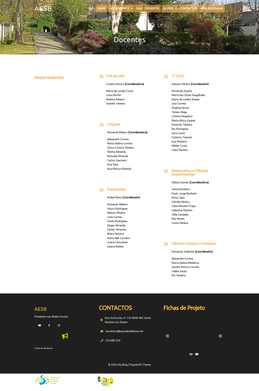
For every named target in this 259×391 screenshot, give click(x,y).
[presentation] (167, 336)
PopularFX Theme (140, 364)
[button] (191, 354)
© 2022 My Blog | (119, 364)
